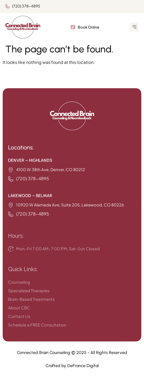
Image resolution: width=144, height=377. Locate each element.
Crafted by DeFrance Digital (72, 365)
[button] (134, 27)
